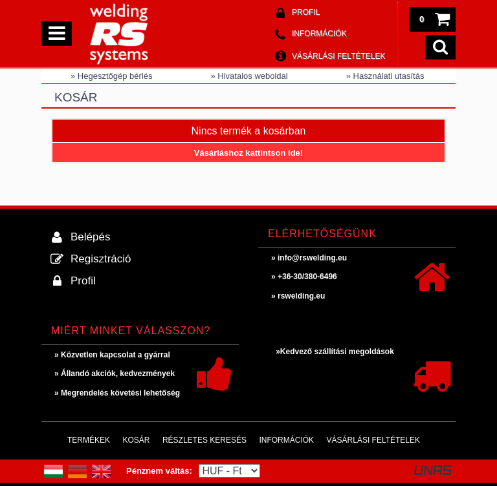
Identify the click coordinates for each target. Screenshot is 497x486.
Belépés (90, 237)
